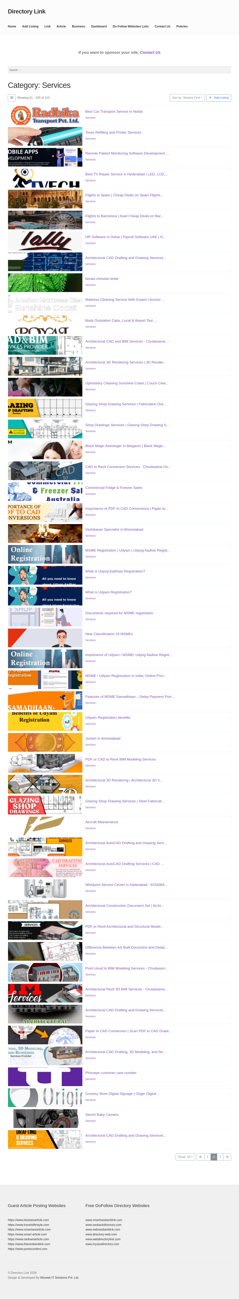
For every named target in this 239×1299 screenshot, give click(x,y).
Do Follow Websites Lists (131, 26)
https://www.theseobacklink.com (29, 1244)
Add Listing (30, 26)
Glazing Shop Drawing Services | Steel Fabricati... (124, 801)
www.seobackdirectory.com (104, 1224)
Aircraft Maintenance (101, 822)
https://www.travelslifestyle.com (28, 1224)
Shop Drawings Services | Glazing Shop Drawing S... (127, 425)
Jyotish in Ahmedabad (102, 738)
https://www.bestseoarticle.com (28, 1220)
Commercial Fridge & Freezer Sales (113, 487)
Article (61, 26)
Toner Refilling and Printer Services (113, 132)
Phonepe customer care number (110, 1073)
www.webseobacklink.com (103, 1229)
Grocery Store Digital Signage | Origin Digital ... (122, 1093)
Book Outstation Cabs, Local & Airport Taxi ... (121, 320)
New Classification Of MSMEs (109, 634)
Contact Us (162, 26)
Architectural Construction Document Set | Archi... (124, 905)
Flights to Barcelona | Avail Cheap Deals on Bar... (124, 216)
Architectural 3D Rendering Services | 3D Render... (125, 362)
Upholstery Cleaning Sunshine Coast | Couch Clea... (126, 383)
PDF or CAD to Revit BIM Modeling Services (120, 759)
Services (90, 117)
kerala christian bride (101, 278)
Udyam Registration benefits (107, 717)
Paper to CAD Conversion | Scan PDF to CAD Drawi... (128, 1031)
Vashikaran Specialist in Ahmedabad (114, 529)
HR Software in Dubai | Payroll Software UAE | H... (125, 237)
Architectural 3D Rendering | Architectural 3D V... (124, 780)
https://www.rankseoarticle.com (28, 1239)
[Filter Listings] (12, 97)
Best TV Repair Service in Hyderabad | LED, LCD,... (126, 174)
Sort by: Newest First (186, 97)
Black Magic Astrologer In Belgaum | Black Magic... (125, 446)
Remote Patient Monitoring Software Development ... (127, 153)
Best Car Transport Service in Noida (113, 111)
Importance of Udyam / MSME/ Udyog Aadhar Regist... (128, 655)
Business (78, 26)
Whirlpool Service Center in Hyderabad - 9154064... (126, 884)
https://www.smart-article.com (27, 1234)
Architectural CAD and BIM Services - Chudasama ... (127, 341)
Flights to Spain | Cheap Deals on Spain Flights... (124, 195)
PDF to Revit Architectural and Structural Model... (124, 926)
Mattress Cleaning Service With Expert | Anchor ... (125, 299)
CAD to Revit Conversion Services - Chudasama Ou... (128, 467)
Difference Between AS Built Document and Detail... (126, 947)
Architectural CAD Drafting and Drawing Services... (125, 258)
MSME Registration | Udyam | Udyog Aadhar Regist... (127, 550)
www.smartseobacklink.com (104, 1220)
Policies (182, 26)
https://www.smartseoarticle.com (29, 1229)
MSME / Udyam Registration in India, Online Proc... (126, 675)
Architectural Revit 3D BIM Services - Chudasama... (126, 989)
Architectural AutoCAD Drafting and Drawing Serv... (126, 843)
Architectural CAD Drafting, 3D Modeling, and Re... (125, 1052)
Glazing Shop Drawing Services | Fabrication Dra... (125, 404)
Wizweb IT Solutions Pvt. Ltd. (59, 1277)
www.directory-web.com (101, 1234)
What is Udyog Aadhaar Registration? (115, 571)
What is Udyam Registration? (108, 592)
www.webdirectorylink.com (103, 1239)
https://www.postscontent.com (27, 1248)
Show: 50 (184, 1157)
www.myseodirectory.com (102, 1244)
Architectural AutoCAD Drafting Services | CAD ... (124, 864)
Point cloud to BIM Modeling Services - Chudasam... (126, 968)
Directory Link (26, 11)
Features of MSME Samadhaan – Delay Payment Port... (129, 696)
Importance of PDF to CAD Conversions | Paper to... (126, 508)
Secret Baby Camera (102, 1114)
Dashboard (99, 26)
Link (47, 26)
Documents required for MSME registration (119, 613)
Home (12, 26)
